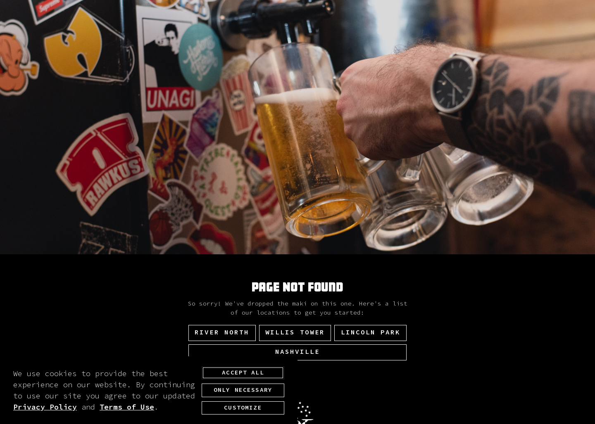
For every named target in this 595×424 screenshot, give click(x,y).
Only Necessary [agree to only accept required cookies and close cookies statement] (243, 390)
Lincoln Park (370, 332)
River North (222, 332)
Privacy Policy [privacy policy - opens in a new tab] (45, 407)
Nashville (297, 352)
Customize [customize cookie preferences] (243, 407)
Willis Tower (295, 332)
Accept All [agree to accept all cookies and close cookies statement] (243, 372)
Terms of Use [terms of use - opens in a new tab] (127, 407)
